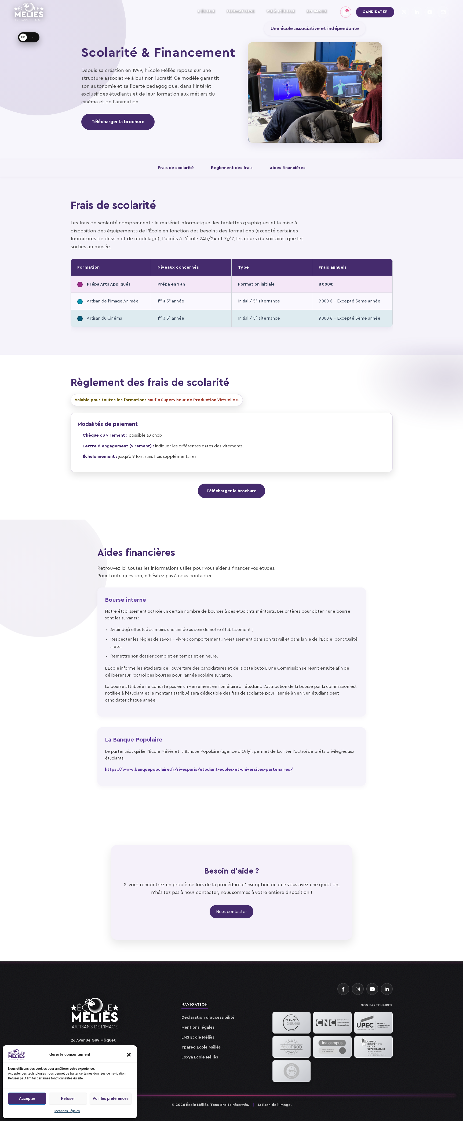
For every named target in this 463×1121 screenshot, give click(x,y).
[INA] (332, 1047)
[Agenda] (346, 12)
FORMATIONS (241, 11)
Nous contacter (231, 912)
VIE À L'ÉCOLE (281, 11)
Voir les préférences (111, 1098)
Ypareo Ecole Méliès (201, 1047)
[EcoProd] (291, 1047)
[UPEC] (373, 1023)
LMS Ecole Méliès (197, 1037)
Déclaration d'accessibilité (208, 1018)
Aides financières (287, 168)
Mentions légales (197, 1027)
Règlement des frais (232, 168)
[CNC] (332, 1023)
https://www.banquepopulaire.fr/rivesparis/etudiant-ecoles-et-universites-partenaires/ (199, 769)
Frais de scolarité (176, 168)
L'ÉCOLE (206, 11)
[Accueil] (95, 1016)
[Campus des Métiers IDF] (373, 1047)
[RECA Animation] (291, 1071)
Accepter (27, 1098)
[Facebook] (343, 989)
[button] (129, 1054)
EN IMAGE (317, 11)
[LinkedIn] (387, 989)
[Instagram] (358, 989)
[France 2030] (291, 1023)
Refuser (68, 1098)
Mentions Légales (67, 1111)
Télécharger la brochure (118, 121)
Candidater (375, 12)
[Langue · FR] (28, 37)
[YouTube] (372, 989)
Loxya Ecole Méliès (199, 1057)
